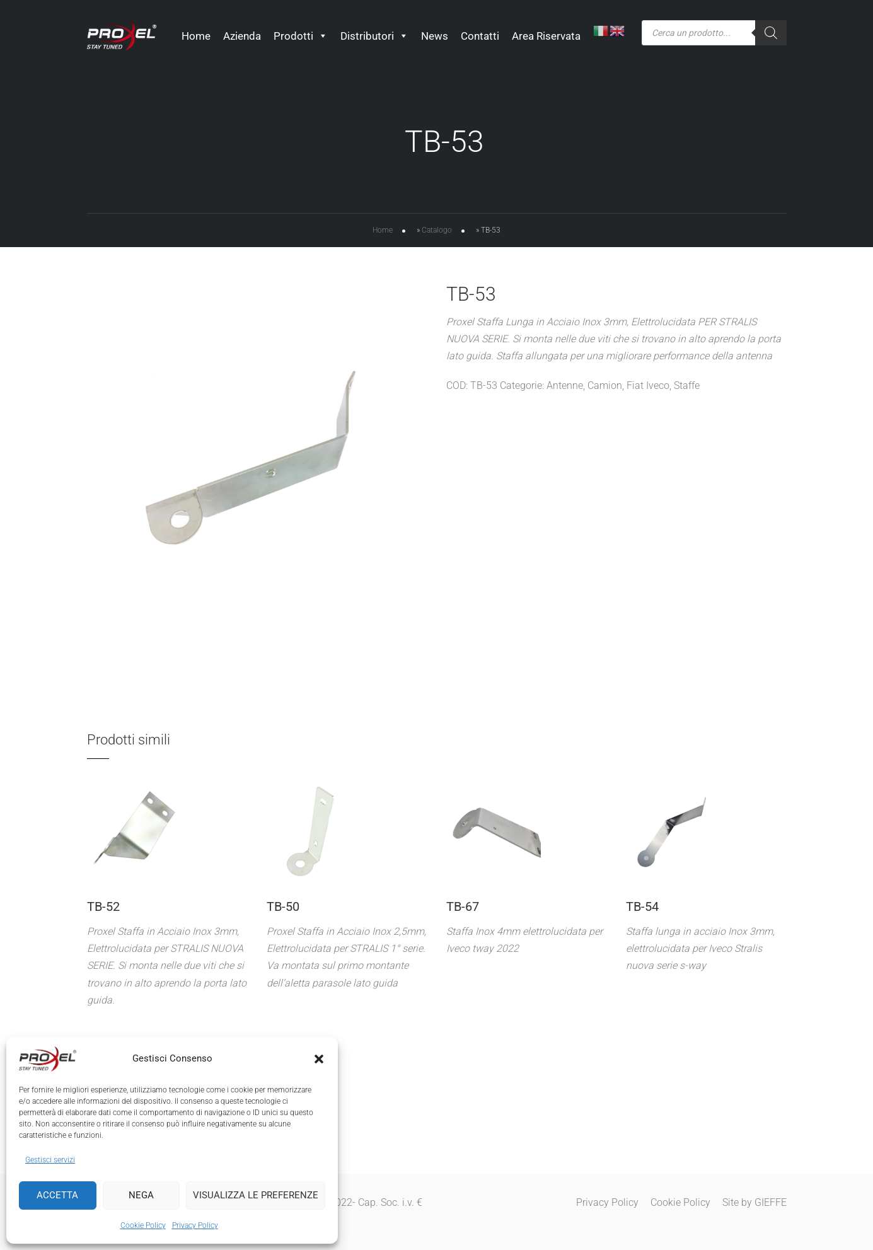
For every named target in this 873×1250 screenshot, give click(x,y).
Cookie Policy (143, 1225)
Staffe (687, 389)
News (434, 36)
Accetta (57, 1195)
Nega (141, 1195)
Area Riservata (546, 36)
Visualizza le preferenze (255, 1195)
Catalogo (437, 232)
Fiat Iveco (648, 389)
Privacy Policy (195, 1225)
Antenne (564, 389)
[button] (319, 1059)
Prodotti (301, 36)
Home (196, 36)
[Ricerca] (771, 32)
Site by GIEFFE (754, 1202)
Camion (604, 389)
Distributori (374, 36)
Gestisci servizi (50, 1159)
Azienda (242, 36)
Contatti (480, 36)
